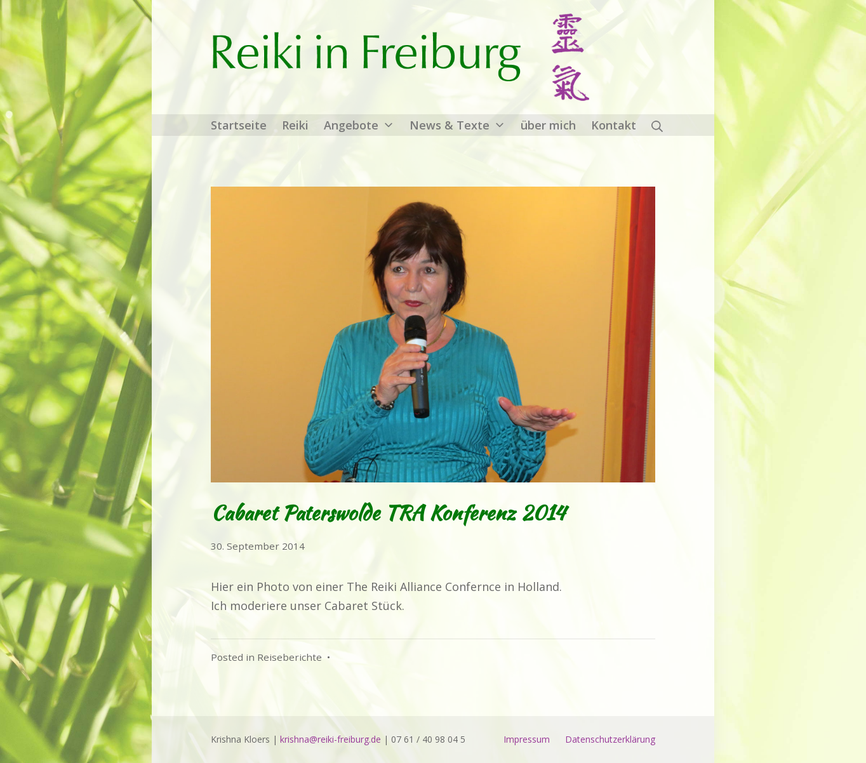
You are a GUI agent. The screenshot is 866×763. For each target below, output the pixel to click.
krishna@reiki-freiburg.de (330, 739)
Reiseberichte (289, 657)
